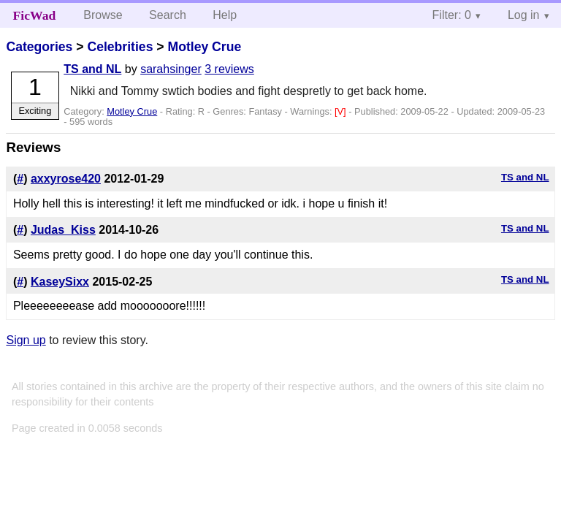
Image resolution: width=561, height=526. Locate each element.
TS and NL (92, 69)
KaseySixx (60, 281)
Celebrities (120, 46)
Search (167, 15)
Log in (524, 15)
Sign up (25, 340)
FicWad (34, 15)
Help (225, 15)
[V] (341, 111)
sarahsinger (171, 69)
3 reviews (229, 69)
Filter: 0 (451, 15)
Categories (39, 46)
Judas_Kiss (63, 230)
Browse (102, 15)
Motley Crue (204, 46)
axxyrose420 (66, 178)
